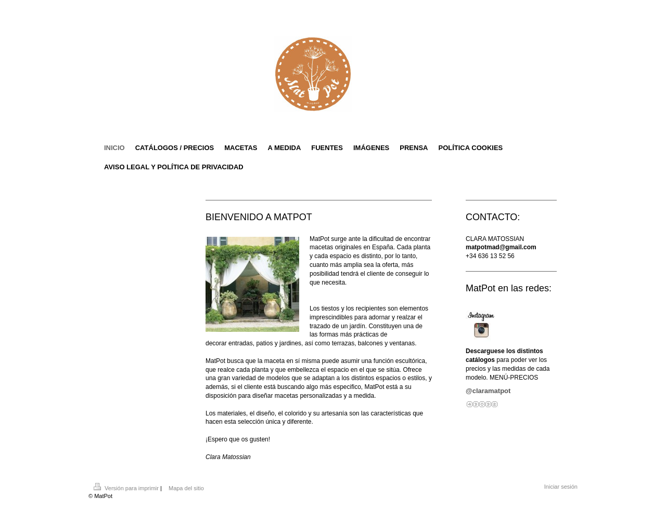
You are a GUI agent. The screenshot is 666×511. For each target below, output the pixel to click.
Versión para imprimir (127, 488)
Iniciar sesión (561, 486)
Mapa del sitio (186, 488)
